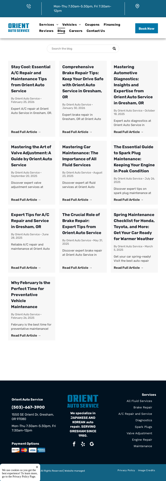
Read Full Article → (26, 132)
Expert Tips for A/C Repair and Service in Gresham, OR (30, 220)
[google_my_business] (91, 444)
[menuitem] (48, 25)
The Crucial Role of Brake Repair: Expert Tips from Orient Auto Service (81, 223)
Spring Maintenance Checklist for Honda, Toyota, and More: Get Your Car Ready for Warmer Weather (134, 226)
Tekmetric (17, 474)
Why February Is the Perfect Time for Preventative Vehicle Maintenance (30, 294)
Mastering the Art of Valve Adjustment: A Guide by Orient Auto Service (31, 155)
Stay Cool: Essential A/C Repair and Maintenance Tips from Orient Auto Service (30, 78)
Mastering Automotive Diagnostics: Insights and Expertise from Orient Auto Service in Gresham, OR (133, 84)
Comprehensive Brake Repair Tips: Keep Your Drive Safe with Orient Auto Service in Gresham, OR (82, 81)
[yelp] (82, 444)
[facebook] (74, 444)
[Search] (83, 49)
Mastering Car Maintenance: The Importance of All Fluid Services (80, 155)
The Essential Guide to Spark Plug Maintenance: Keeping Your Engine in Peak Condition (134, 158)
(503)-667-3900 (28, 407)
